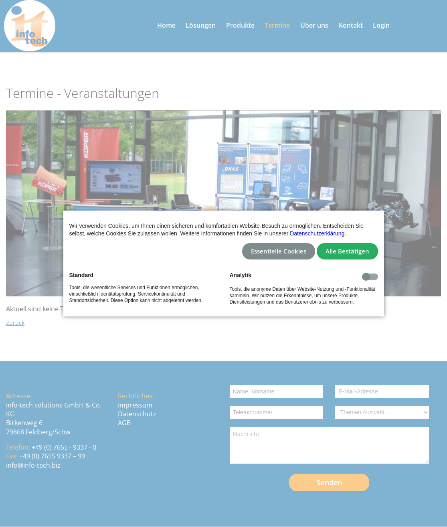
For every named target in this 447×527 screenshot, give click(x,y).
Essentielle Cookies (278, 251)
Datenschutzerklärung (317, 233)
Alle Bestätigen (347, 251)
